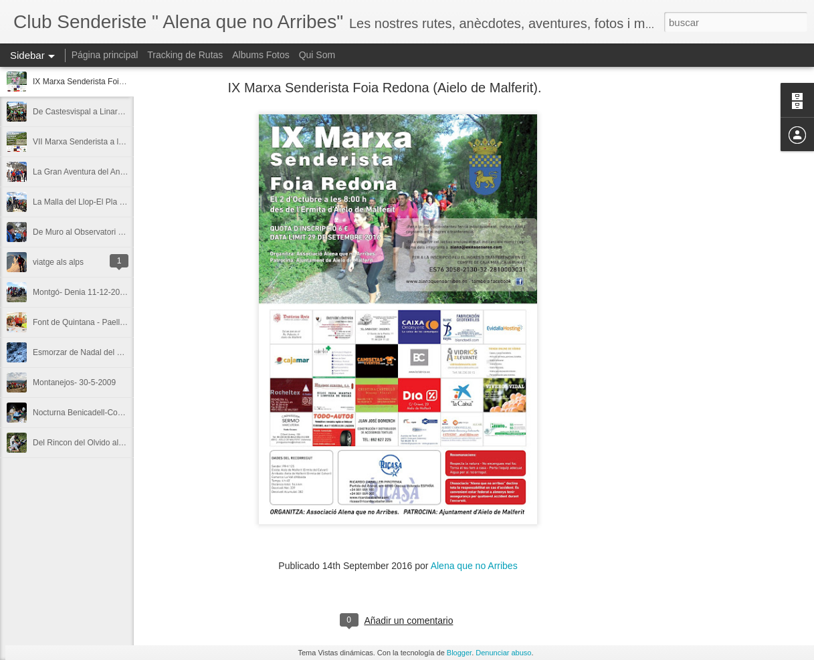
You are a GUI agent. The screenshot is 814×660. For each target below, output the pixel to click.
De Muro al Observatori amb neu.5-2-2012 (108, 232)
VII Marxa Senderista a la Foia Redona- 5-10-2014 (123, 141)
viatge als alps (58, 262)
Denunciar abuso (503, 653)
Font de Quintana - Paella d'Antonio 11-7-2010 (116, 322)
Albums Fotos (261, 54)
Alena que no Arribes (474, 565)
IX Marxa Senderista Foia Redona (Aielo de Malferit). (127, 81)
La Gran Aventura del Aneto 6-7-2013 (99, 172)
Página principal (105, 54)
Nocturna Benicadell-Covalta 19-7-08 (99, 412)
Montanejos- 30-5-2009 (74, 382)
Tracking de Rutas (185, 54)
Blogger (459, 653)
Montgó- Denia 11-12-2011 (80, 292)
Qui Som (317, 54)
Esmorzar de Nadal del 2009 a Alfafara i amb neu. (122, 352)
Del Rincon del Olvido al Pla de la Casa (103, 442)
